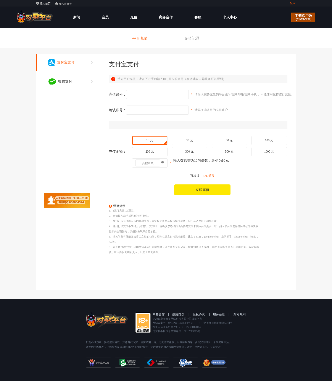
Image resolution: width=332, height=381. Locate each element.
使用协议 (178, 314)
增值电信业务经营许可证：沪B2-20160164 (177, 327)
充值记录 (192, 38)
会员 (105, 17)
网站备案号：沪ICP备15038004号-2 (173, 322)
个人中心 (230, 17)
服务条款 (219, 314)
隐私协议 (199, 314)
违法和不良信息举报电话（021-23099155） (177, 331)
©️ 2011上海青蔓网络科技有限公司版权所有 (177, 318)
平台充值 (140, 38)
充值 (133, 17)
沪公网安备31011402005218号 (215, 322)
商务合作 (166, 17)
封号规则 (240, 314)
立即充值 (202, 190)
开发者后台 (81, 39)
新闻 (76, 17)
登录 (293, 3)
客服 (197, 17)
